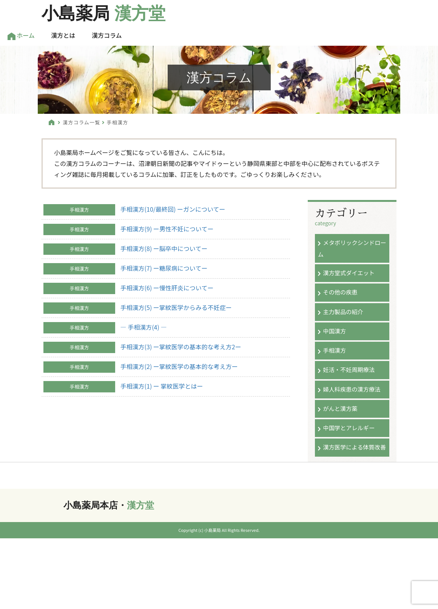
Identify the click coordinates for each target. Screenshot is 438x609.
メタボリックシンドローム (352, 248)
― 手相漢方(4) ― (143, 327)
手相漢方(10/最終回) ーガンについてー (172, 209)
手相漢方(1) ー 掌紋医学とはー (161, 386)
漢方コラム (107, 35)
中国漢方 (334, 331)
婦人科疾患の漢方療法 (351, 389)
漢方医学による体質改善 (354, 447)
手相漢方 (334, 350)
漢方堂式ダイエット (349, 272)
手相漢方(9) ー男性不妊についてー (167, 228)
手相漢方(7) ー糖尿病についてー (164, 268)
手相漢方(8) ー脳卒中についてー (164, 248)
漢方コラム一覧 (81, 122)
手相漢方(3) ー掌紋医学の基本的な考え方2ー (180, 346)
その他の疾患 (340, 292)
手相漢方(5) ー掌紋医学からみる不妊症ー (176, 307)
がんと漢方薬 (340, 408)
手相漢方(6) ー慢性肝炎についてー (167, 287)
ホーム (21, 35)
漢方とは (63, 35)
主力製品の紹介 (343, 311)
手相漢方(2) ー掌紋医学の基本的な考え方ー (179, 366)
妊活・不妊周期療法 (349, 369)
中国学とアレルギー (349, 427)
